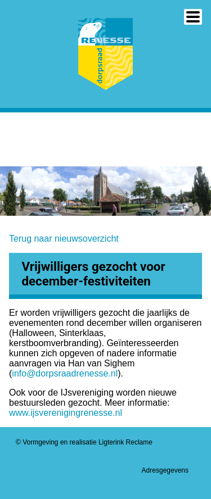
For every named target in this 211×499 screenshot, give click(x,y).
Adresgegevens (165, 470)
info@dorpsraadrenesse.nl (65, 373)
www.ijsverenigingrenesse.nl (65, 413)
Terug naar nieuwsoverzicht (64, 238)
